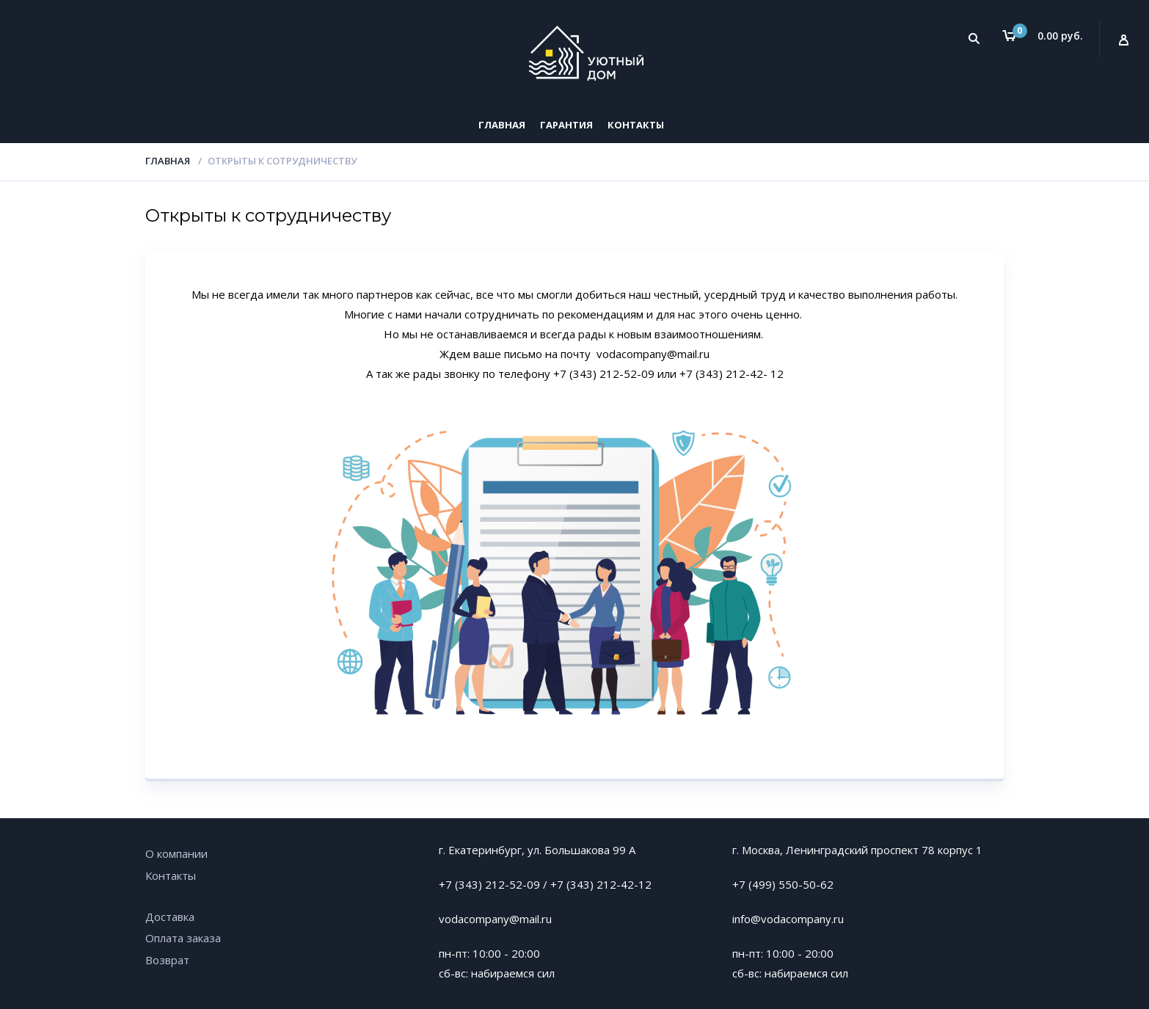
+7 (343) (573, 884)
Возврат (167, 959)
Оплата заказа (183, 937)
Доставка (169, 916)
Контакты (636, 124)
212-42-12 (624, 884)
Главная (501, 124)
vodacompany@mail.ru (495, 918)
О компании (176, 853)
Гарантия (566, 124)
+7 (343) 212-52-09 (489, 884)
